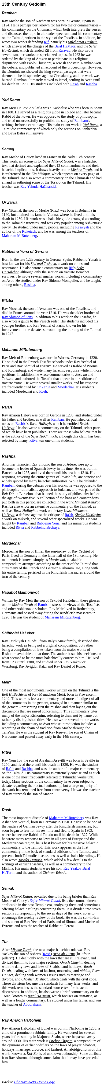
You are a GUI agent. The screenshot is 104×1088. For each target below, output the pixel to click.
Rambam (81, 121)
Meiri (6, 682)
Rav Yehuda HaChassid (38, 186)
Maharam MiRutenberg (19, 236)
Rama (15, 100)
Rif (46, 42)
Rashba (91, 84)
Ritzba (7, 301)
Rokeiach (29, 231)
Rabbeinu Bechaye (45, 527)
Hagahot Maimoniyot (20, 592)
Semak (8, 888)
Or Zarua (10, 202)
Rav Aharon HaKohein (21, 1020)
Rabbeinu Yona (48, 523)
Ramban (9, 13)
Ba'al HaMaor (65, 46)
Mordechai (66, 387)
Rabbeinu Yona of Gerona (25, 251)
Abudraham (32, 1004)
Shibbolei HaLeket (18, 633)
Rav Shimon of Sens (17, 317)
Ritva (33, 440)
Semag (8, 149)
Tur (5, 942)
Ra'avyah (82, 227)
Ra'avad (65, 50)
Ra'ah (74, 84)
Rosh (43, 391)
